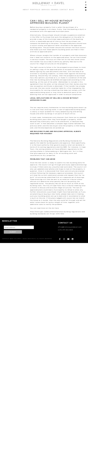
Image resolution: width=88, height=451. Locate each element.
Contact (64, 9)
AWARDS (54, 9)
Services (46, 9)
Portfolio (35, 9)
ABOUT (26, 9)
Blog (71, 9)
